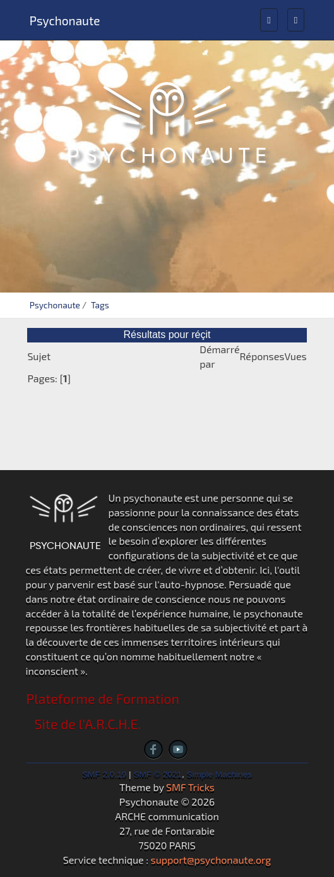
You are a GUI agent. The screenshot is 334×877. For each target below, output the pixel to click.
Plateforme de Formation (103, 698)
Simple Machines (219, 774)
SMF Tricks (190, 787)
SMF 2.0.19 (104, 774)
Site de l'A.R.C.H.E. (88, 724)
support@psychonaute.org (211, 860)
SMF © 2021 (157, 774)
